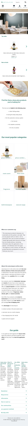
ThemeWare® (14, 421)
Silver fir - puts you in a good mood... (10, 364)
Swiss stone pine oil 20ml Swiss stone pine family (14, 53)
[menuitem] (25, 6)
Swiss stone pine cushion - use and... (24, 364)
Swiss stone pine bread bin (3, 364)
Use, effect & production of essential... (17, 365)
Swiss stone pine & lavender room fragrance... (14, 76)
